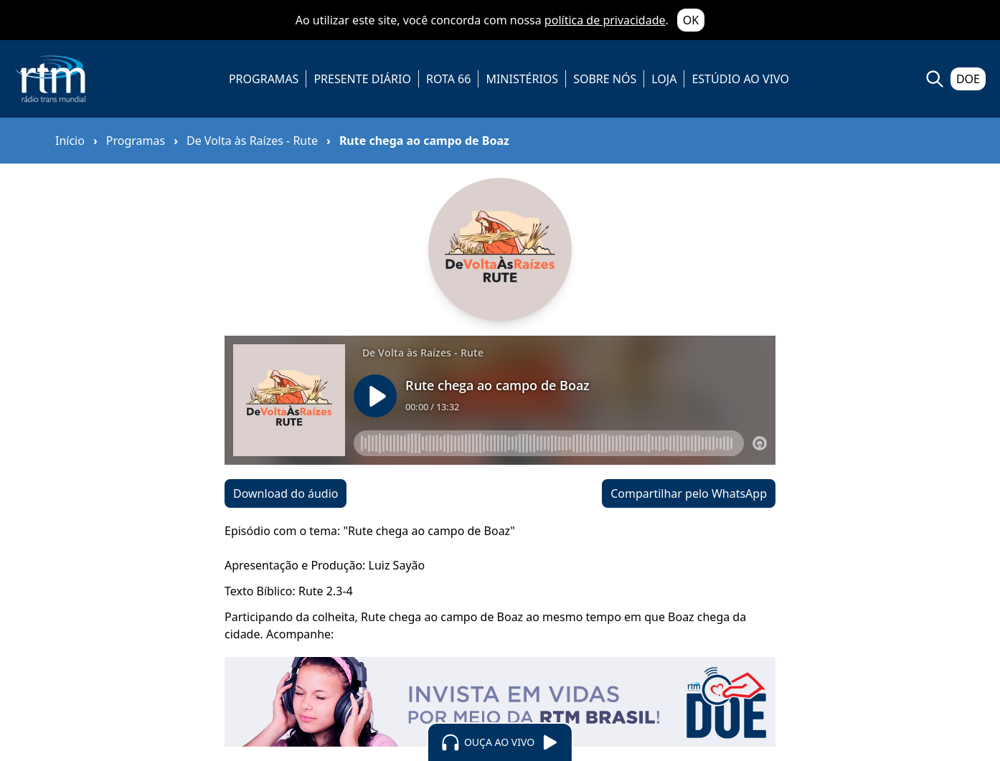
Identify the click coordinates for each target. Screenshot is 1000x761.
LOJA (663, 79)
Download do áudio (285, 493)
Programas (135, 140)
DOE (968, 79)
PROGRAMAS (263, 79)
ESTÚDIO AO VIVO (740, 79)
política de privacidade (605, 20)
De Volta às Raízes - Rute (252, 140)
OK (691, 20)
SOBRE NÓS (604, 79)
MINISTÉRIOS (522, 79)
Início (70, 140)
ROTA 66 (448, 79)
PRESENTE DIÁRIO (362, 79)
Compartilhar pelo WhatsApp (688, 493)
